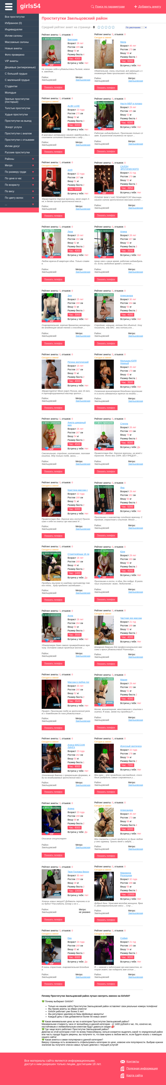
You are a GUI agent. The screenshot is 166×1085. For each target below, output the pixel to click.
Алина (123, 231)
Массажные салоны (17, 42)
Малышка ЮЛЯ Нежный (128, 362)
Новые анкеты (13, 48)
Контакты (132, 1061)
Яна (122, 487)
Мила (123, 42)
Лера (70, 231)
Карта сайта (134, 1075)
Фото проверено (14, 54)
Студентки (11, 86)
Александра (126, 295)
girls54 (30, 5)
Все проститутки (15, 16)
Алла (70, 615)
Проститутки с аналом (18, 133)
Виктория (72, 39)
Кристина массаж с (78, 490)
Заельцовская (83, 80)
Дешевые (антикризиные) (20, 67)
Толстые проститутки (17, 108)
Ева (69, 938)
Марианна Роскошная (126, 874)
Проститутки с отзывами (19, 139)
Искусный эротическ (131, 746)
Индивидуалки (13, 29)
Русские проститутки (17, 152)
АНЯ (70, 170)
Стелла (124, 423)
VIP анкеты (11, 61)
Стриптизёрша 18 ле (78, 554)
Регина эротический (78, 362)
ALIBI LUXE (74, 106)
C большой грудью (16, 73)
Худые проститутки (16, 114)
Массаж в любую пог (78, 682)
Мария (123, 679)
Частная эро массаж (131, 618)
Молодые (10, 92)
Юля (122, 551)
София (124, 938)
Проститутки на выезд (18, 120)
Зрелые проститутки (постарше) (17, 100)
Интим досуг (12, 146)
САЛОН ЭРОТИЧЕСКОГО (129, 167)
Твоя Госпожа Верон (78, 871)
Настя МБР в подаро (131, 103)
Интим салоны (13, 35)
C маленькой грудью (17, 80)
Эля (70, 295)
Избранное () (13, 23)
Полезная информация (142, 1068)
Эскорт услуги (13, 127)
